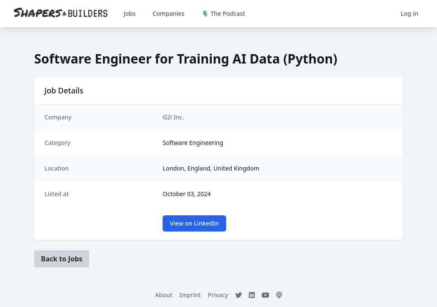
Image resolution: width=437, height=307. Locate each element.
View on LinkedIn (194, 223)
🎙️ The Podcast (223, 13)
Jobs (129, 13)
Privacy (218, 295)
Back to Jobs (61, 259)
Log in (409, 13)
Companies (169, 13)
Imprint (190, 295)
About (163, 295)
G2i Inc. (173, 117)
